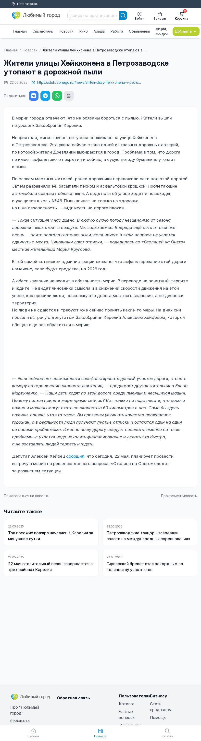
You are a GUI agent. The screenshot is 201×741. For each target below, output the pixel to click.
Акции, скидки (162, 31)
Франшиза (20, 720)
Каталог (126, 703)
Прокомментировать (179, 496)
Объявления (139, 31)
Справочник (43, 31)
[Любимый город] (36, 15)
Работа (117, 31)
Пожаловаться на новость (26, 496)
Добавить (186, 31)
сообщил (75, 456)
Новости (66, 31)
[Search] (123, 15)
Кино (83, 31)
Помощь (28, 10)
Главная (20, 31)
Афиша (99, 31)
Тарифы (12, 10)
